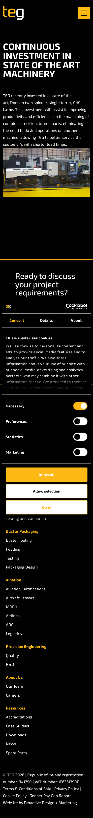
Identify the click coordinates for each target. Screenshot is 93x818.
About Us (14, 677)
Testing (12, 558)
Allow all (47, 474)
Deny (46, 507)
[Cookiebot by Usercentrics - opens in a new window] (66, 306)
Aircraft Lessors (20, 597)
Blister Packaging (22, 531)
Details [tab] (46, 320)
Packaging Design (22, 567)
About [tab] (76, 320)
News (11, 743)
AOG (10, 624)
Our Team (14, 686)
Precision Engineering (26, 646)
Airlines (13, 615)
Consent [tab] (16, 320)
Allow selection (46, 491)
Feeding (13, 549)
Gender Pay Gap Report (50, 795)
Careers (13, 695)
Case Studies (17, 725)
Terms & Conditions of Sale (27, 788)
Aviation (13, 579)
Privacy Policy (66, 788)
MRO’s (11, 606)
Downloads (16, 734)
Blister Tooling (19, 540)
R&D (10, 664)
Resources (16, 708)
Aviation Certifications (26, 588)
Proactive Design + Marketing (50, 802)
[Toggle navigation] (84, 13)
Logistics (14, 633)
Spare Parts (16, 752)
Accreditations (19, 716)
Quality (12, 655)
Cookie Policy (15, 795)
